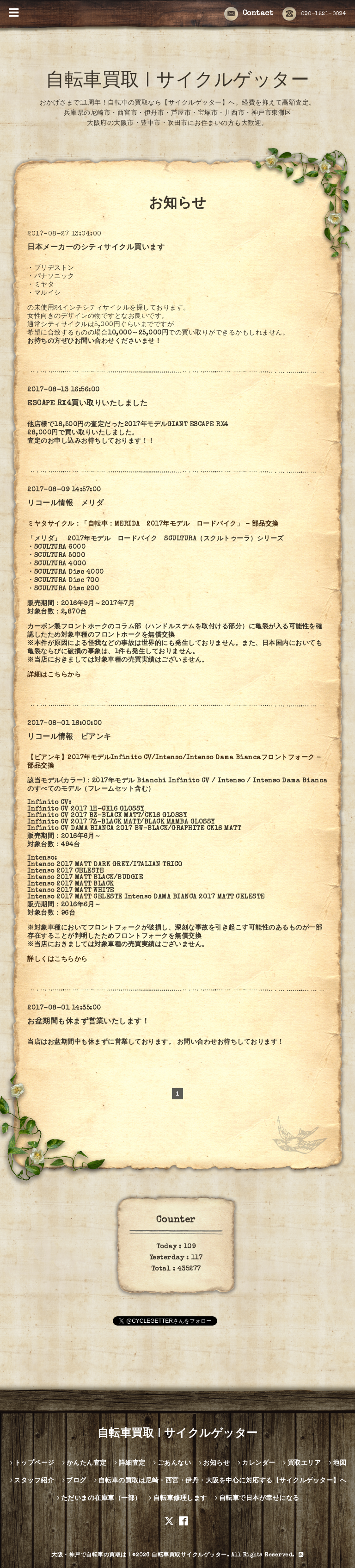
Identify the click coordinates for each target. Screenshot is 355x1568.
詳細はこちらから (54, 675)
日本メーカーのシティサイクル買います (96, 248)
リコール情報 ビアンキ (69, 737)
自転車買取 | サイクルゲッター (177, 82)
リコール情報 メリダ (65, 504)
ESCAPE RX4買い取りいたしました (87, 404)
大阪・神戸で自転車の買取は (89, 1555)
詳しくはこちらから (57, 959)
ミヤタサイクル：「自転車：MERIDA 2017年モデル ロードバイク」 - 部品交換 (153, 524)
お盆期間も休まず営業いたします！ (88, 1022)
